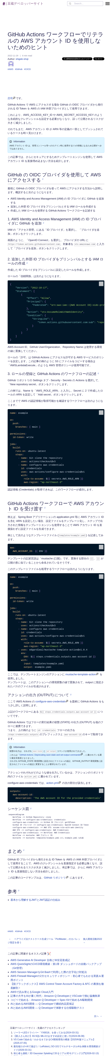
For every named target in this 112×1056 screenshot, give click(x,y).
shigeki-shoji (18, 62)
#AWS (10, 69)
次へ (98, 1014)
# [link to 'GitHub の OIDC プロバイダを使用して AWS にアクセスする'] (42, 179)
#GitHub (18, 69)
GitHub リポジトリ (55, 875)
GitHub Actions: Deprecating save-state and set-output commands (50, 753)
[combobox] (85, 3)
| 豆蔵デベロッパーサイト (23, 3)
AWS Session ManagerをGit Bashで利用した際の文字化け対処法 (49, 970)
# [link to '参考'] (18, 888)
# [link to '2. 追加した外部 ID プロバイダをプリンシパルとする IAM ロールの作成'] (27, 263)
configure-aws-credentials (50, 700)
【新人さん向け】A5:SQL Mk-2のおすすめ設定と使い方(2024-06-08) (49, 1034)
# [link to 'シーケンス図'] (31, 806)
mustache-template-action (80, 673)
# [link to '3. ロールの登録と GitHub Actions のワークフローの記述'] (98, 373)
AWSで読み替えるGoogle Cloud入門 (32, 989)
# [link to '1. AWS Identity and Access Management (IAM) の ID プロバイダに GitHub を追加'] (43, 223)
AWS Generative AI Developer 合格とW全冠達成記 (40, 958)
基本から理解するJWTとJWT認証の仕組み (35, 897)
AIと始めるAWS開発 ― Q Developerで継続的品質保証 (42, 1001)
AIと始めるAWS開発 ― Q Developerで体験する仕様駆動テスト (48, 1005)
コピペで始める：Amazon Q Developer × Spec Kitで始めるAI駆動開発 (52, 997)
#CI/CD (27, 69)
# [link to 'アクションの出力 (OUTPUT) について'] (71, 694)
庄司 (10, 98)
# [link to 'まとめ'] (23, 848)
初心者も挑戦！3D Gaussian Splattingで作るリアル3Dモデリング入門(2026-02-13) (56, 1051)
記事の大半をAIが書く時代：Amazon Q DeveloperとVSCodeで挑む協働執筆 (55, 993)
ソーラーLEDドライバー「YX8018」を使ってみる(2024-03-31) (46, 1030)
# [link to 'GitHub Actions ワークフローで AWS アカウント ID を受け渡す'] (44, 507)
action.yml (52, 781)
